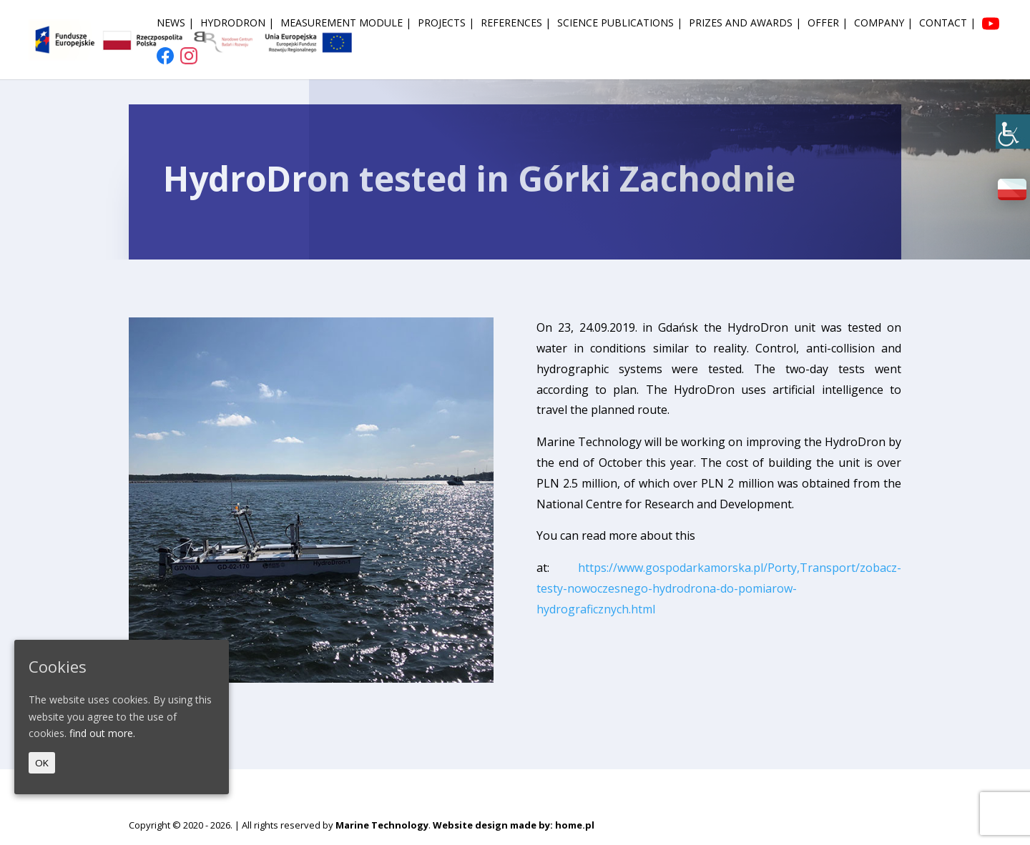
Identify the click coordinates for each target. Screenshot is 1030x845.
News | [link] (175, 23)
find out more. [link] (102, 733)
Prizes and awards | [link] (745, 23)
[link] (1013, 131)
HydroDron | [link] (237, 23)
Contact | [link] (947, 23)
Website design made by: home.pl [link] (513, 825)
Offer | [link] (828, 23)
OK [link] (42, 762)
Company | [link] (883, 23)
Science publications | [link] (619, 23)
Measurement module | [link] (345, 23)
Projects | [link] (446, 23)
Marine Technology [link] (381, 825)
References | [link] (516, 23)
